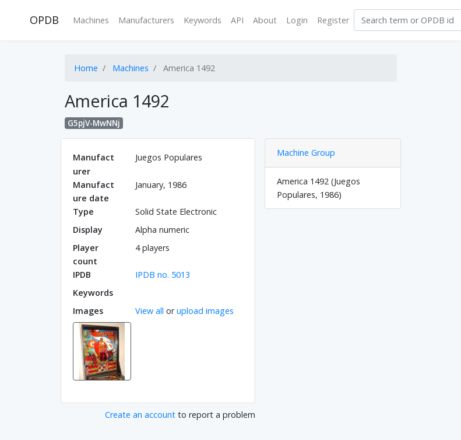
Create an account (140, 414)
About (265, 20)
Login (297, 20)
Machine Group (306, 152)
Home (86, 68)
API (237, 20)
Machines (91, 20)
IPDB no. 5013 (162, 274)
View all (149, 310)
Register (333, 20)
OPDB (44, 20)
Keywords (202, 20)
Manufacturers (146, 20)
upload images (205, 310)
